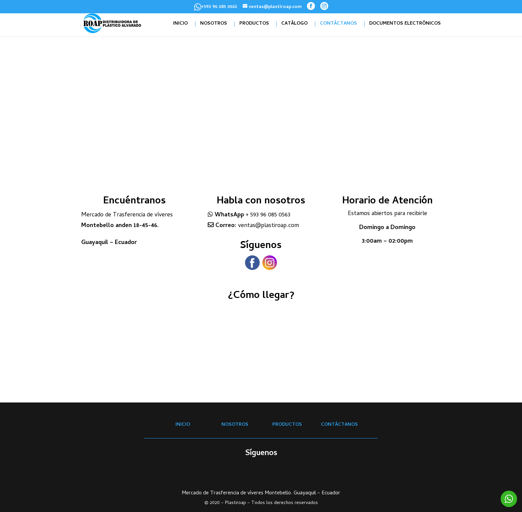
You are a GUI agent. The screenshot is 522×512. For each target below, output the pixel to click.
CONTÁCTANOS (338, 24)
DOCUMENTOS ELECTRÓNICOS (405, 24)
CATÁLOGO (294, 24)
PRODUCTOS (254, 24)
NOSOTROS (213, 24)
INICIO (180, 24)
